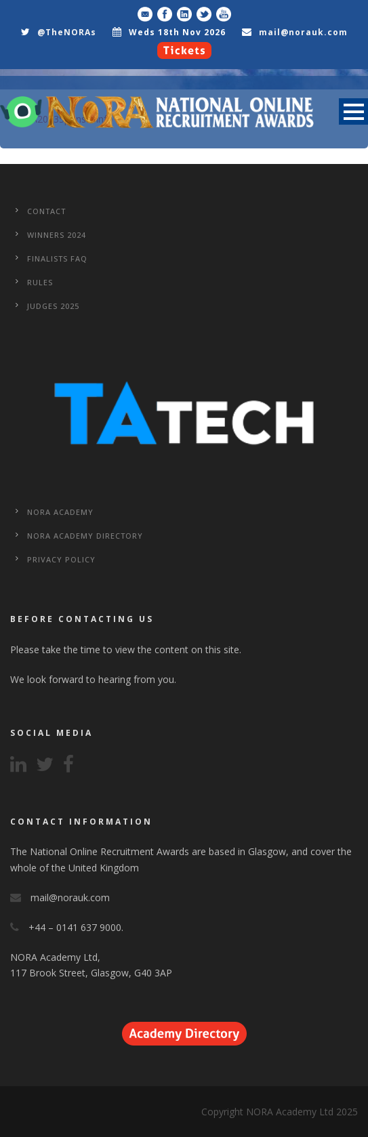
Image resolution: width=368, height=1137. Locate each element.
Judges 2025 (53, 306)
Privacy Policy (61, 559)
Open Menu (353, 111)
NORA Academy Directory (85, 536)
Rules (40, 282)
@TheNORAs (66, 32)
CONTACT (46, 211)
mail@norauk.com (303, 32)
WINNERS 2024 (56, 235)
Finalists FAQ (57, 258)
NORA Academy (60, 512)
